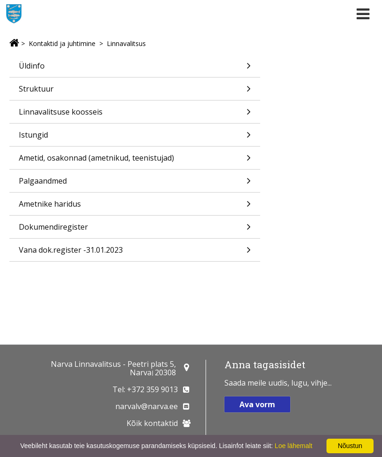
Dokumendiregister (135, 230)
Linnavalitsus (126, 43)
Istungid (135, 138)
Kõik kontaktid (152, 423)
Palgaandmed (135, 184)
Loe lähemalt (293, 445)
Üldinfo (135, 69)
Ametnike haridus (135, 207)
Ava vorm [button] (257, 404)
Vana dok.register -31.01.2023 (135, 253)
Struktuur (135, 92)
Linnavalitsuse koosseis (135, 115)
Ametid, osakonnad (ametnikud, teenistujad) (135, 161)
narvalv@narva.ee (146, 406)
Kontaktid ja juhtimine (62, 43)
